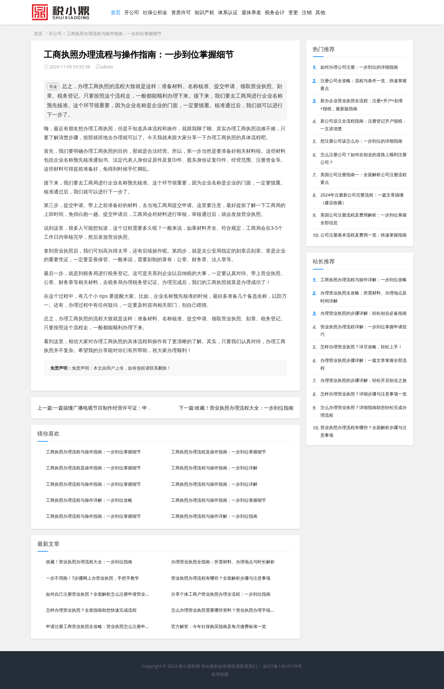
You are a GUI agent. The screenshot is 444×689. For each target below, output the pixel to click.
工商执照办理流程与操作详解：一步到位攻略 (363, 279)
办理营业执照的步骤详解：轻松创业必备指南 (363, 313)
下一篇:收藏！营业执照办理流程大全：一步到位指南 (236, 407)
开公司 (131, 12)
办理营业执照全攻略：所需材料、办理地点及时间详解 (363, 296)
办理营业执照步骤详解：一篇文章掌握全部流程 (363, 364)
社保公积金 (155, 12)
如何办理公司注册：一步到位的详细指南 (359, 67)
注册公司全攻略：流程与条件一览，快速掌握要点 (363, 84)
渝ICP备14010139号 (282, 666)
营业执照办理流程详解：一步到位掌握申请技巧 (363, 330)
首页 (116, 12)
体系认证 (228, 12)
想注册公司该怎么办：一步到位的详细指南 (361, 141)
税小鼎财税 (189, 666)
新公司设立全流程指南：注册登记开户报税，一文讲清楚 (363, 125)
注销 (307, 12)
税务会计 (275, 12)
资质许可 (181, 12)
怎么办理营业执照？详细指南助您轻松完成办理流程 (363, 411)
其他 (320, 12)
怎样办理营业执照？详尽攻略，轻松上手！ (361, 347)
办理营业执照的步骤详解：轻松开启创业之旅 (363, 380)
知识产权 (204, 12)
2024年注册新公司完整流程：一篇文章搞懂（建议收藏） (362, 198)
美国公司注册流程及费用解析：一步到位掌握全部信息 (363, 218)
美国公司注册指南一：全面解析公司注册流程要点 (363, 178)
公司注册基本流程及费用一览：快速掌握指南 (363, 235)
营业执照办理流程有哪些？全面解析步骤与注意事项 (363, 431)
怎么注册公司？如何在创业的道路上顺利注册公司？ (363, 158)
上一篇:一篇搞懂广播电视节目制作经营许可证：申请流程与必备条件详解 (116, 407)
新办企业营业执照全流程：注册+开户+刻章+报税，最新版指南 (361, 104)
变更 (293, 12)
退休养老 (251, 12)
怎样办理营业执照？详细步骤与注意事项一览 (363, 394)
